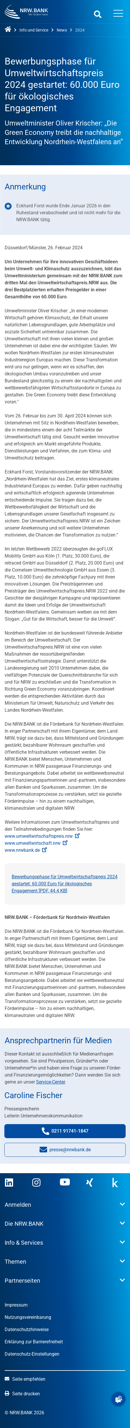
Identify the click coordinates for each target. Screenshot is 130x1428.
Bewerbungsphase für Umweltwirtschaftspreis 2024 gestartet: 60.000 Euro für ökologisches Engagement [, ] (64, 884)
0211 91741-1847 (71, 1132)
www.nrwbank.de (26, 850)
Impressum (16, 1305)
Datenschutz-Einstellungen (32, 1354)
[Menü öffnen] (118, 14)
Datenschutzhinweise (27, 1329)
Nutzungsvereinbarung (28, 1317)
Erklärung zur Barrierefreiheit (34, 1342)
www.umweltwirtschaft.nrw (36, 843)
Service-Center (50, 1082)
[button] (118, 1399)
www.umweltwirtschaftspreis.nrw (42, 836)
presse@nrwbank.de (65, 1151)
